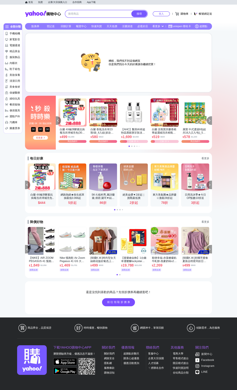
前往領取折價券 (119, 302)
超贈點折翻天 (131, 353)
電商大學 (178, 353)
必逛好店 (142, 26)
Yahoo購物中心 (43, 14)
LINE (204, 371)
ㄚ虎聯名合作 (156, 367)
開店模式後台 (181, 363)
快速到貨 (96, 26)
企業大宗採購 (156, 358)
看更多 (158, 26)
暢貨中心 (81, 26)
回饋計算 (66, 26)
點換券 (35, 26)
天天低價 (112, 26)
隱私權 (108, 363)
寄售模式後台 (181, 358)
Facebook (207, 360)
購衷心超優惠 (131, 358)
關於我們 (109, 353)
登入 (161, 13)
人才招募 (153, 363)
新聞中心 (206, 354)
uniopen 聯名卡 (179, 26)
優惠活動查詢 (131, 363)
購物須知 (109, 372)
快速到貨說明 (181, 367)
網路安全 (109, 358)
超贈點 (201, 26)
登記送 (51, 26)
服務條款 (109, 367)
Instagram (207, 366)
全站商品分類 (181, 372)
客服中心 (153, 353)
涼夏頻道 (127, 26)
